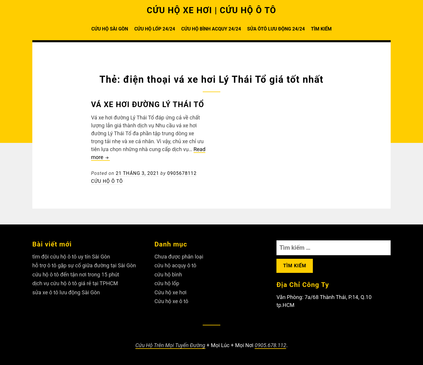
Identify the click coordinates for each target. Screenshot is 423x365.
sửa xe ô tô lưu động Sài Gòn (66, 292)
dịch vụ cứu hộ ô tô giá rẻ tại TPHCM (75, 283)
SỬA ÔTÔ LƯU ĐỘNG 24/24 (276, 29)
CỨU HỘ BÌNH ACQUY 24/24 (211, 29)
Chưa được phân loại (179, 257)
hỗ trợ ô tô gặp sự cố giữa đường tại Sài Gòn (84, 265)
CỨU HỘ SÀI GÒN (109, 29)
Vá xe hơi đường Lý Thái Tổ (147, 104)
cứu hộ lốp (167, 283)
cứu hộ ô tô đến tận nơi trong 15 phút (75, 274)
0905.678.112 (270, 345)
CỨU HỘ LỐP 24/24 (154, 29)
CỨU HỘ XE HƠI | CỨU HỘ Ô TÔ (211, 10)
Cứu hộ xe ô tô (171, 301)
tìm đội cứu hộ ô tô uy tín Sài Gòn (71, 257)
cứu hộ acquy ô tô (176, 265)
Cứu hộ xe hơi (171, 292)
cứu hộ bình (168, 274)
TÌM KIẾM (321, 29)
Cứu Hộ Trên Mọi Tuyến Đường (170, 345)
